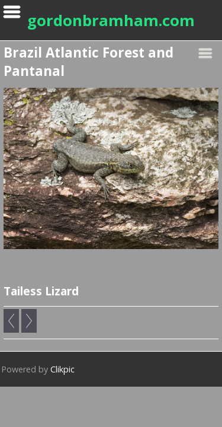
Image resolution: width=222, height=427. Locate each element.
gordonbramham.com (111, 20)
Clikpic (62, 369)
